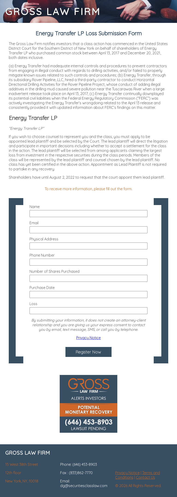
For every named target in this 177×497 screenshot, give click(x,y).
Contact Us (145, 477)
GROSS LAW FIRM (53, 11)
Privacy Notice (88, 337)
